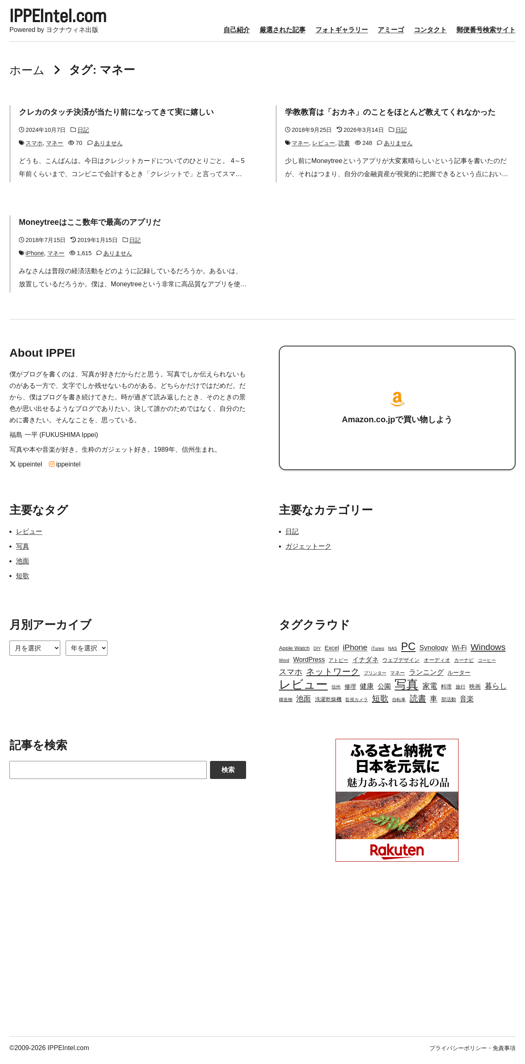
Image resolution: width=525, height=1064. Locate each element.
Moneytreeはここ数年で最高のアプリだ (93, 226)
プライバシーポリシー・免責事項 (472, 1052)
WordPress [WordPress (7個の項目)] (309, 664)
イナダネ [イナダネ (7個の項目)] (365, 664)
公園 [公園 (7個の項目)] (384, 690)
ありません (108, 147)
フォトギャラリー (341, 34)
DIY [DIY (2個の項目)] (317, 652)
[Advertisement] (127, 957)
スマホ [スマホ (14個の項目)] (290, 676)
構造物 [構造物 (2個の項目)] (285, 704)
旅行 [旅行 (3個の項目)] (461, 691)
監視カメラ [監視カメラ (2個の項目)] (356, 704)
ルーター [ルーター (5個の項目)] (458, 677)
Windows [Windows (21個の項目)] (487, 651)
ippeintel (25, 468)
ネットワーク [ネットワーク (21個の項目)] (333, 676)
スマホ (34, 147)
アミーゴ (391, 34)
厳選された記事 (283, 34)
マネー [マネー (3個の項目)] (397, 677)
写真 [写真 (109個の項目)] (406, 689)
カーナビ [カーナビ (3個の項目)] (464, 665)
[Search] (108, 774)
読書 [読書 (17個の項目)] (418, 702)
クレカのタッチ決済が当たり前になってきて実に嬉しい (121, 116)
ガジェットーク (308, 550)
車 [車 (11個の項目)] (433, 703)
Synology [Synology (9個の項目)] (434, 652)
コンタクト (430, 34)
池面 (22, 565)
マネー (54, 147)
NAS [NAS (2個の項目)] (392, 652)
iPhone (34, 257)
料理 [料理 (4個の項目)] (446, 691)
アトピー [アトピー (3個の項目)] (338, 665)
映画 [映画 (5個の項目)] (475, 691)
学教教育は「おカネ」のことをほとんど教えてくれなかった (396, 116)
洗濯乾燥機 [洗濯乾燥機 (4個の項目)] (328, 704)
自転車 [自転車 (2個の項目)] (399, 704)
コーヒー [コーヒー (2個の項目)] (487, 664)
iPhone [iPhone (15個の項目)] (355, 651)
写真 (22, 550)
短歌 (22, 580)
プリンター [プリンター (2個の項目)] (375, 677)
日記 (83, 134)
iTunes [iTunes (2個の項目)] (377, 652)
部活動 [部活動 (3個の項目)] (448, 704)
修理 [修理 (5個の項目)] (350, 691)
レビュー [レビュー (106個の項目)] (303, 689)
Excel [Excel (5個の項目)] (331, 652)
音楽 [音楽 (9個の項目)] (467, 703)
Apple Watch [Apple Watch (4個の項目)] (294, 653)
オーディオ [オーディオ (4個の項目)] (437, 664)
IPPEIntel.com (69, 18)
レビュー (323, 147)
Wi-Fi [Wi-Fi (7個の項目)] (459, 652)
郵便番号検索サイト (486, 34)
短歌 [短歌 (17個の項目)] (380, 702)
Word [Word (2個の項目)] (284, 664)
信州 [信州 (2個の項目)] (335, 691)
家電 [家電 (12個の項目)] (429, 690)
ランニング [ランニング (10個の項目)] (426, 676)
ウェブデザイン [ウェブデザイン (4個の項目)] (401, 664)
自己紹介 (237, 34)
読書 (344, 147)
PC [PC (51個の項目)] (408, 651)
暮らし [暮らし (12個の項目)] (496, 690)
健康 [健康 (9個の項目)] (367, 691)
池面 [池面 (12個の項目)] (303, 703)
